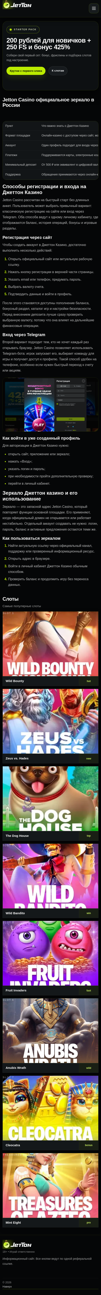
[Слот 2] (50, 726)
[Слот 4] (50, 881)
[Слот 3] (50, 803)
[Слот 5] (50, 958)
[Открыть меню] (94, 8)
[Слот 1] (50, 649)
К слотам (58, 70)
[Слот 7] (50, 1113)
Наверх (7, 1286)
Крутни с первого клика (26, 70)
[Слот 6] (50, 1035)
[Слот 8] (50, 1190)
